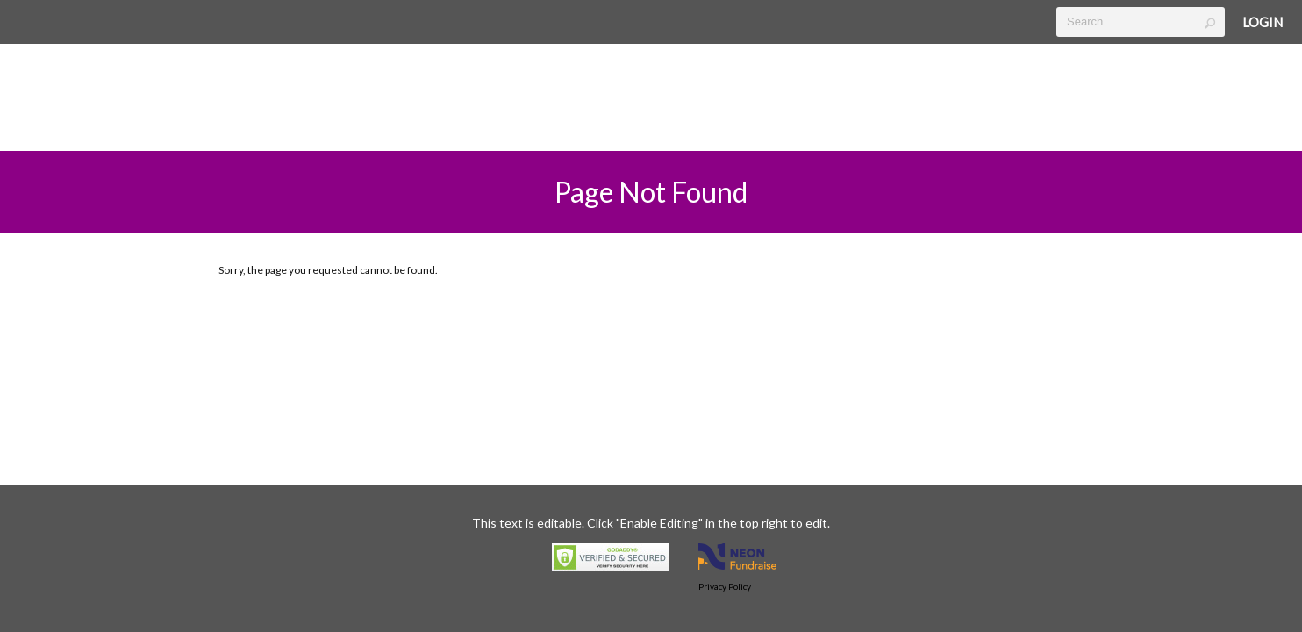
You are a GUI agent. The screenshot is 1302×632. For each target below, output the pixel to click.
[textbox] (1140, 22)
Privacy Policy (724, 586)
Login (1262, 22)
